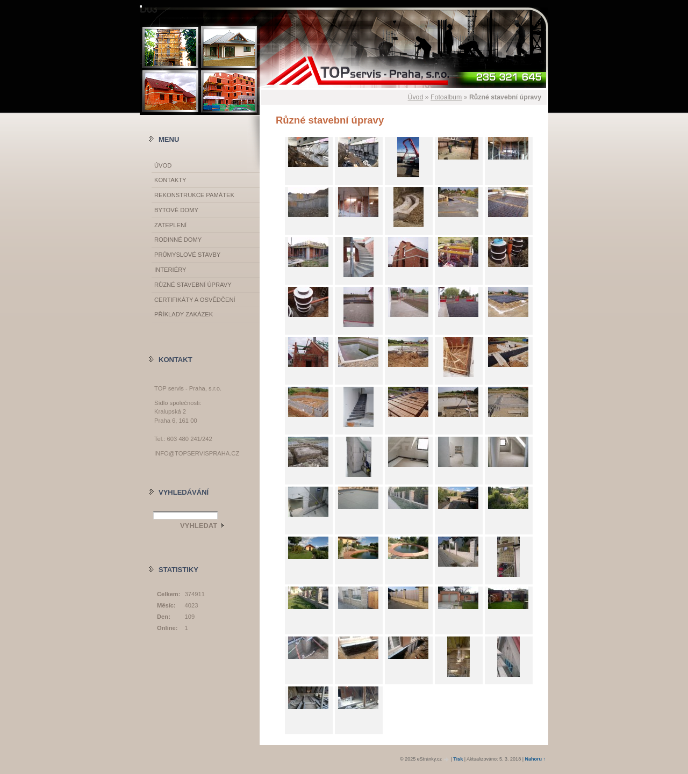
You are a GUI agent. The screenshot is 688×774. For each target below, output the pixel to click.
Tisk (458, 759)
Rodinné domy (178, 239)
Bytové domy (176, 210)
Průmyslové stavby (187, 254)
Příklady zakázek (183, 314)
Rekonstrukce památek (194, 195)
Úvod (416, 97)
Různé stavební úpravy (193, 284)
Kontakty (170, 180)
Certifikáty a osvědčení (194, 299)
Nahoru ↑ (535, 759)
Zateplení (170, 225)
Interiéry (170, 269)
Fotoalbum (446, 97)
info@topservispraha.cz (196, 453)
